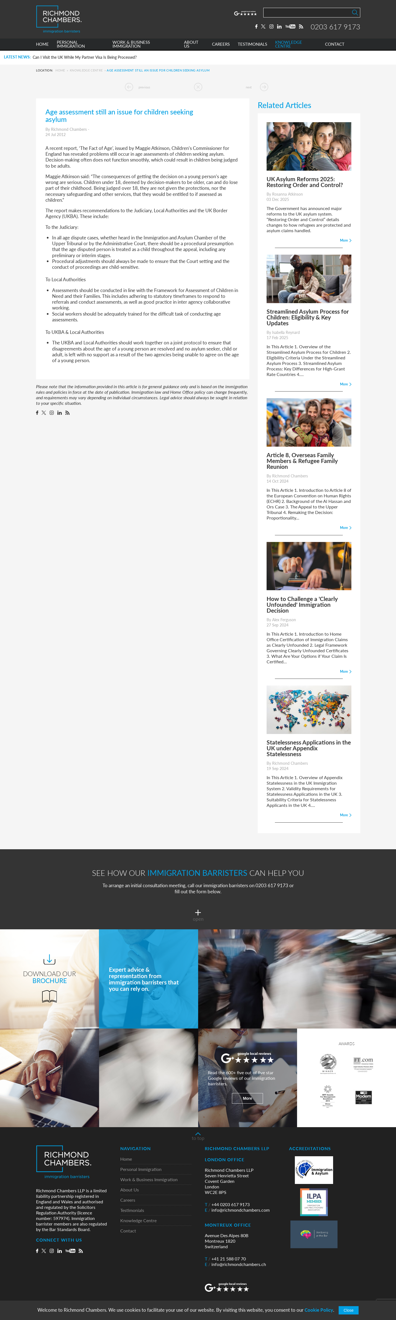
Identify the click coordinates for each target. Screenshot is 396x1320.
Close (349, 1310)
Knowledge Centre (86, 70)
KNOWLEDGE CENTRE (288, 45)
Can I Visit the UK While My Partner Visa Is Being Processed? (85, 57)
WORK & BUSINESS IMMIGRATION (131, 45)
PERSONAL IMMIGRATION (71, 45)
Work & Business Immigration (149, 1180)
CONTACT (334, 45)
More (247, 1098)
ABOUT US (191, 45)
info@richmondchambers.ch (235, 1264)
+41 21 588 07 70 (225, 1259)
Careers (127, 1200)
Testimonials (132, 1210)
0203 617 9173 (335, 26)
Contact (128, 1231)
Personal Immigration (141, 1169)
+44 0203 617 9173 (227, 1204)
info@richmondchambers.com (237, 1210)
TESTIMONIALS (252, 45)
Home (60, 70)
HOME (42, 45)
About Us (129, 1190)
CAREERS (221, 45)
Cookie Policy (319, 1310)
